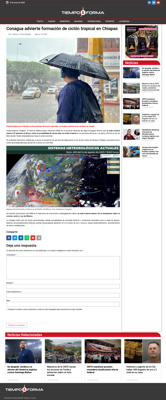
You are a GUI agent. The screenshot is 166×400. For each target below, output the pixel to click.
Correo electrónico (14, 292)
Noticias (131, 63)
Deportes (110, 21)
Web (8, 301)
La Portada (124, 21)
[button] (8, 237)
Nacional (78, 21)
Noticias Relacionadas (24, 335)
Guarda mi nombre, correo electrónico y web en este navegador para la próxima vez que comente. (45, 309)
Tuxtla (40, 21)
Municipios (65, 21)
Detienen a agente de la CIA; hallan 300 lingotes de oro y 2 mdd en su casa (150, 117)
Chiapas (51, 21)
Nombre (10, 283)
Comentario (11, 255)
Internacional (94, 21)
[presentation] (23, 317)
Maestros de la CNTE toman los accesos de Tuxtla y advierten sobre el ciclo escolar (151, 87)
